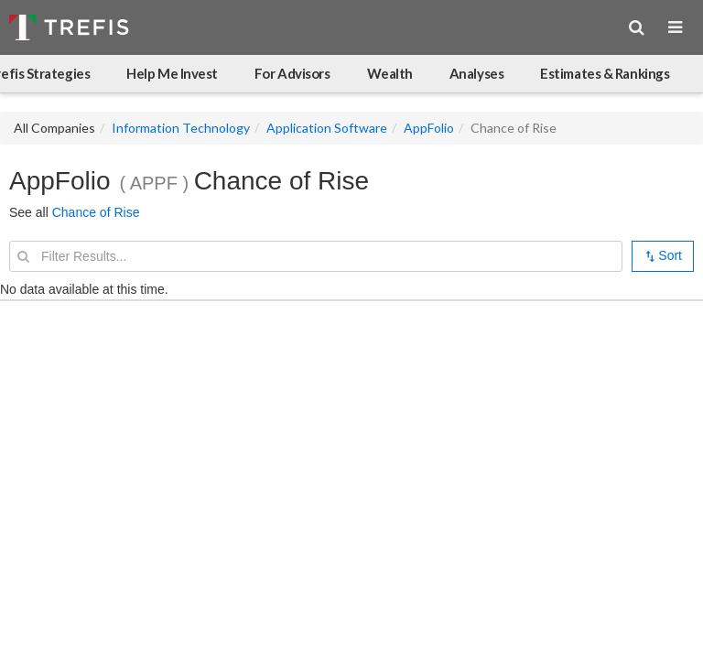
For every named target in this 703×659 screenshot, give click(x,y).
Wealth (390, 73)
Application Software (326, 127)
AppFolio (429, 127)
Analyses (476, 73)
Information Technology (181, 127)
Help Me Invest (172, 73)
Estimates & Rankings (604, 73)
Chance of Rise (96, 212)
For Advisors (292, 73)
